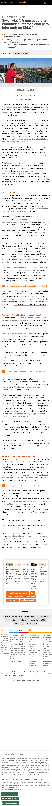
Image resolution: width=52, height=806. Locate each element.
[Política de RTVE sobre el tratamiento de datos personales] (8, 673)
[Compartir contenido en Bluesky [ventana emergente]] (26, 95)
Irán (7, 620)
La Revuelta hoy (43, 616)
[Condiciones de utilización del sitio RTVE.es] (2, 673)
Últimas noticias (31, 624)
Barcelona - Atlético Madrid (13, 616)
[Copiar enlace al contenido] (34, 95)
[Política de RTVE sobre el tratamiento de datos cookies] (14, 673)
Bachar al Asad (11, 366)
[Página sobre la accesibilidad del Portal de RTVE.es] (28, 672)
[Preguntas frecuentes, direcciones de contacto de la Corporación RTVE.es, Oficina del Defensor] (40, 672)
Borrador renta (30, 616)
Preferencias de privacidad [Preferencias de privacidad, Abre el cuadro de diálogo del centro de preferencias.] (10, 803)
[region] (26, 778)
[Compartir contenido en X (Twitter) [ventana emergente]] (22, 95)
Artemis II (15, 620)
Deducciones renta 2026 (37, 620)
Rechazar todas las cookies (10, 798)
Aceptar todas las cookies (9, 794)
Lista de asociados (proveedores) (11, 789)
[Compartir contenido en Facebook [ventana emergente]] (17, 95)
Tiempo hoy (19, 624)
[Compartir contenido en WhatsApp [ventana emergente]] (30, 95)
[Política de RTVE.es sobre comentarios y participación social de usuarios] (48, 673)
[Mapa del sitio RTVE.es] (34, 673)
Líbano (23, 620)
